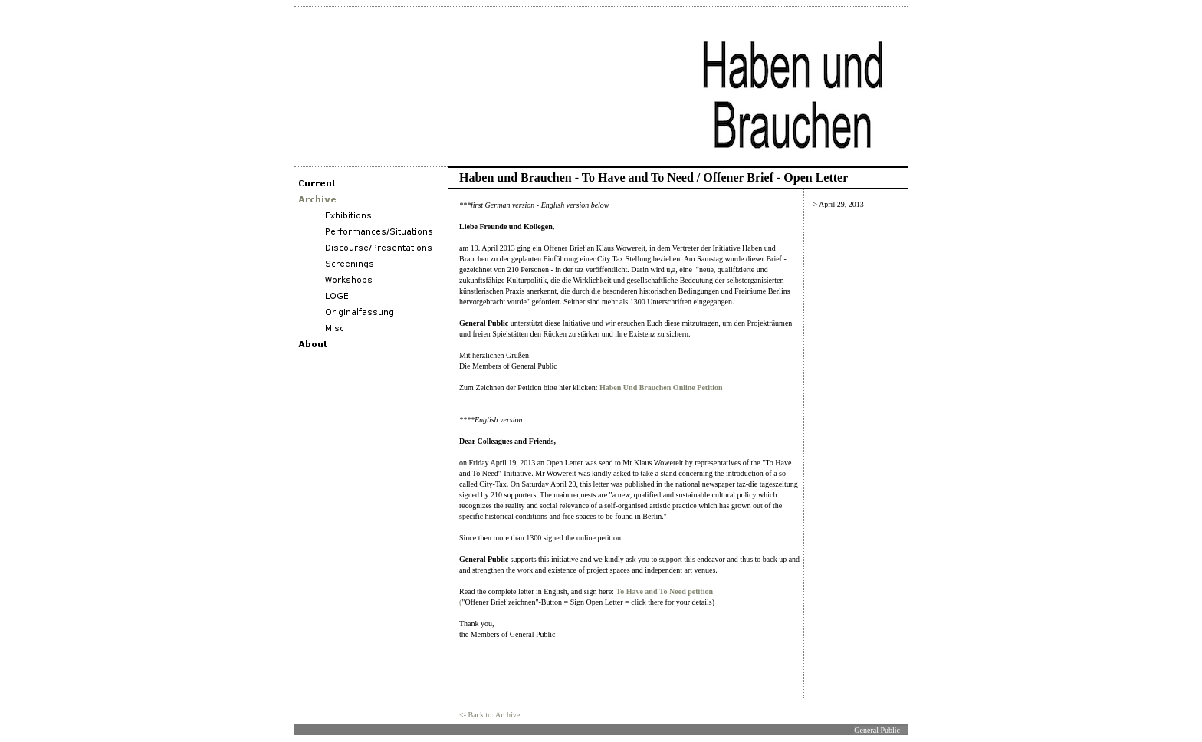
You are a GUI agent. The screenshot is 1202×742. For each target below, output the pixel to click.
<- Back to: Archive (489, 715)
